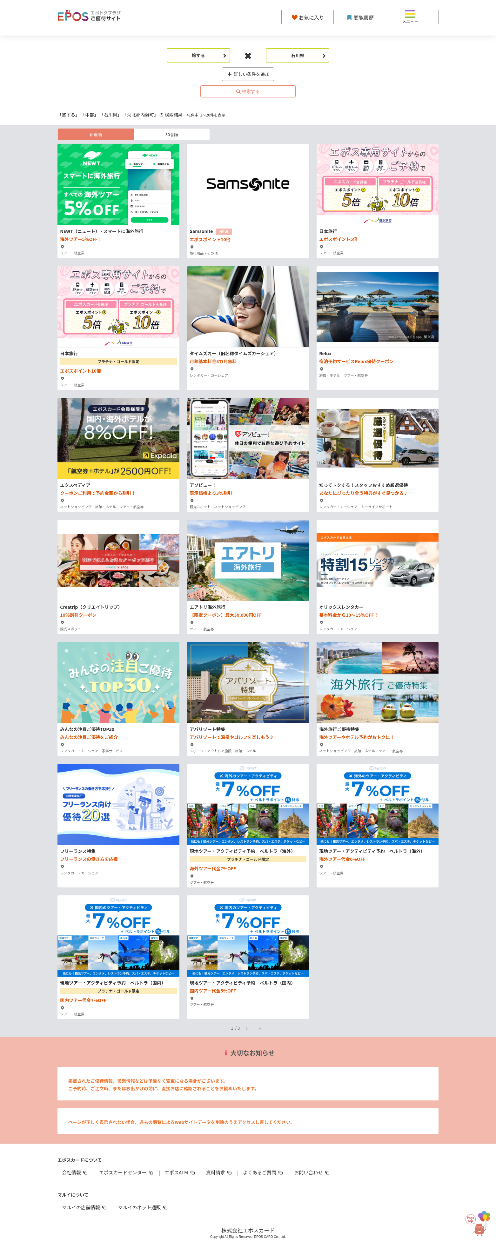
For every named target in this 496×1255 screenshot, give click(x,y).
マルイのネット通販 (143, 1207)
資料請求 (219, 1172)
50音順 (171, 134)
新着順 (96, 134)
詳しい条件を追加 (248, 74)
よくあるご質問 (263, 1172)
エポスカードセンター (126, 1172)
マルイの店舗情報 (85, 1207)
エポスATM (180, 1172)
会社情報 (75, 1172)
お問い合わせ (312, 1172)
